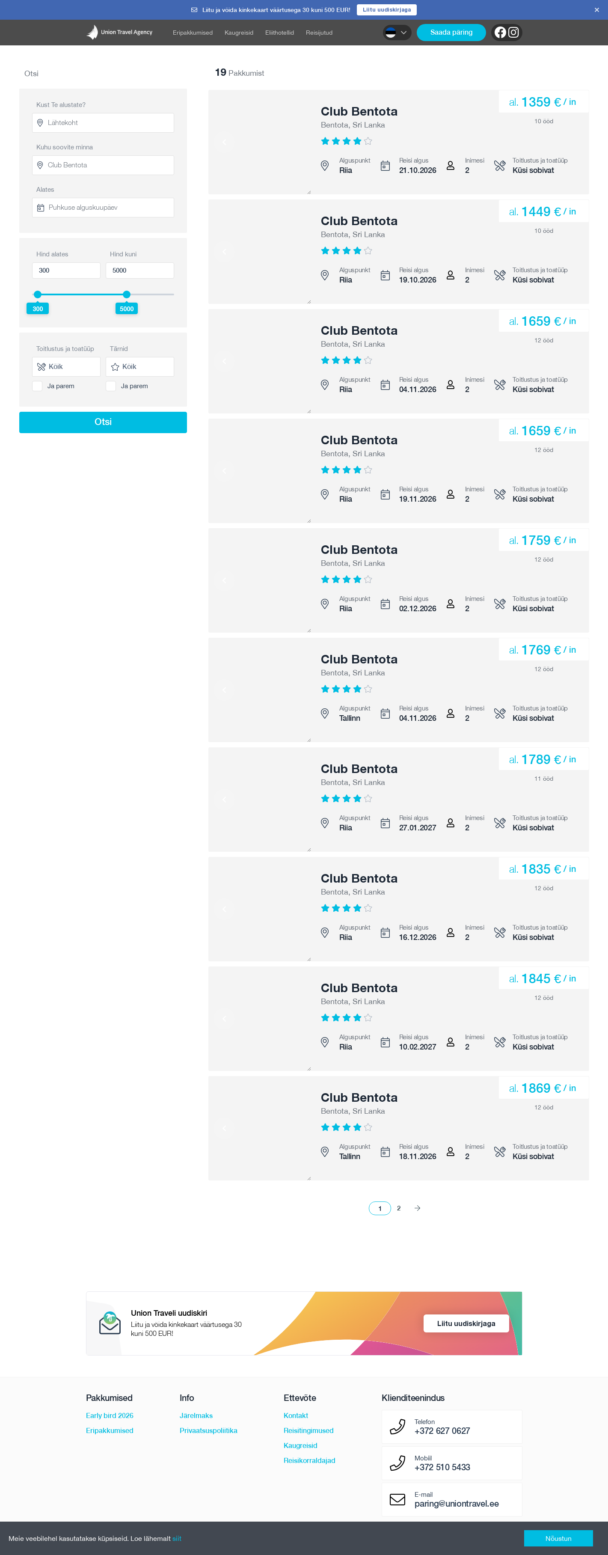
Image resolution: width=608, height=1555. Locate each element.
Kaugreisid (239, 33)
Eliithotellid (279, 33)
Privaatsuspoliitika (208, 1431)
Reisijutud (319, 33)
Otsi (103, 422)
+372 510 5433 (442, 1468)
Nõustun (559, 1538)
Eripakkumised (193, 33)
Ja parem (60, 386)
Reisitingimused (309, 1431)
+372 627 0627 (442, 1431)
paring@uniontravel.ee (456, 1504)
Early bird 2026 (109, 1416)
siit (176, 1538)
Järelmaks (196, 1416)
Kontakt (296, 1416)
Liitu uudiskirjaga (387, 9)
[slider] (38, 295)
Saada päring (451, 33)
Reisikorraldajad (309, 1461)
